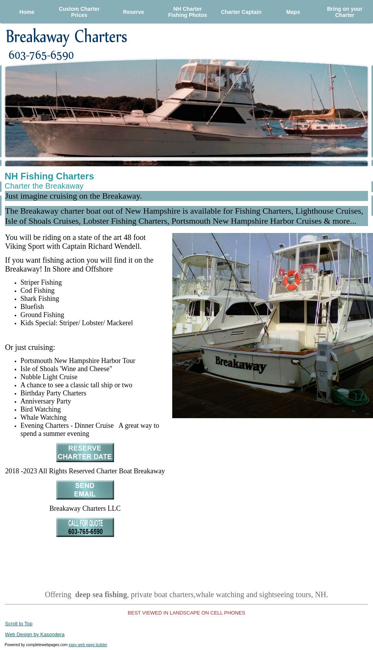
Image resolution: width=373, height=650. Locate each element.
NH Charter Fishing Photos (187, 12)
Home (26, 12)
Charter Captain (241, 12)
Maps (293, 12)
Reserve (133, 12)
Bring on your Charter (345, 12)
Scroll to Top (18, 623)
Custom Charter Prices (79, 12)
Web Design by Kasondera (34, 634)
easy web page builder (88, 645)
